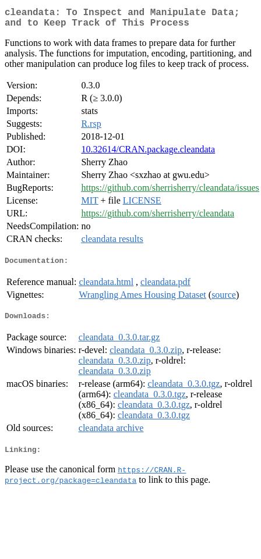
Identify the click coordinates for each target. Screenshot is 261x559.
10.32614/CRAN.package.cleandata (148, 154)
